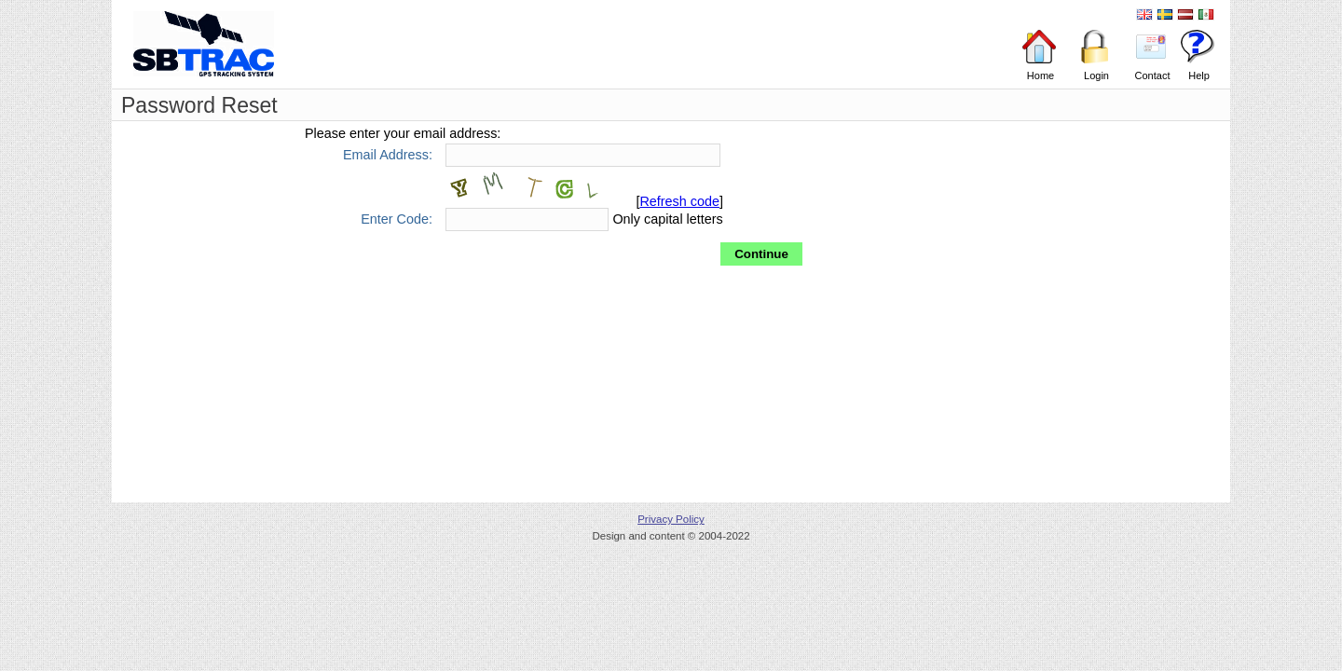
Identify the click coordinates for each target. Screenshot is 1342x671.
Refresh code (679, 201)
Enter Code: (396, 219)
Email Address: (387, 154)
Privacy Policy (671, 519)
